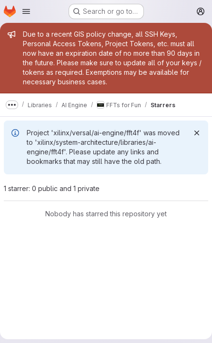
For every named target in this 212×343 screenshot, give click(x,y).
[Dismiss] (196, 133)
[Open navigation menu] (26, 11)
